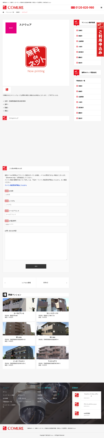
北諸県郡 (81, 41)
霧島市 (80, 57)
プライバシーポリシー (24, 401)
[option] (36, 61)
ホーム (5, 392)
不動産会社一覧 (80, 80)
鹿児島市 (81, 52)
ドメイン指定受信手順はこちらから (16, 185)
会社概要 (5, 398)
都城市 (80, 36)
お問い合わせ (22, 398)
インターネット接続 (8, 395)
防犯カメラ (21, 395)
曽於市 (80, 63)
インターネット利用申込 (9, 406)
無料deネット (22, 392)
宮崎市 (80, 30)
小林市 (80, 46)
